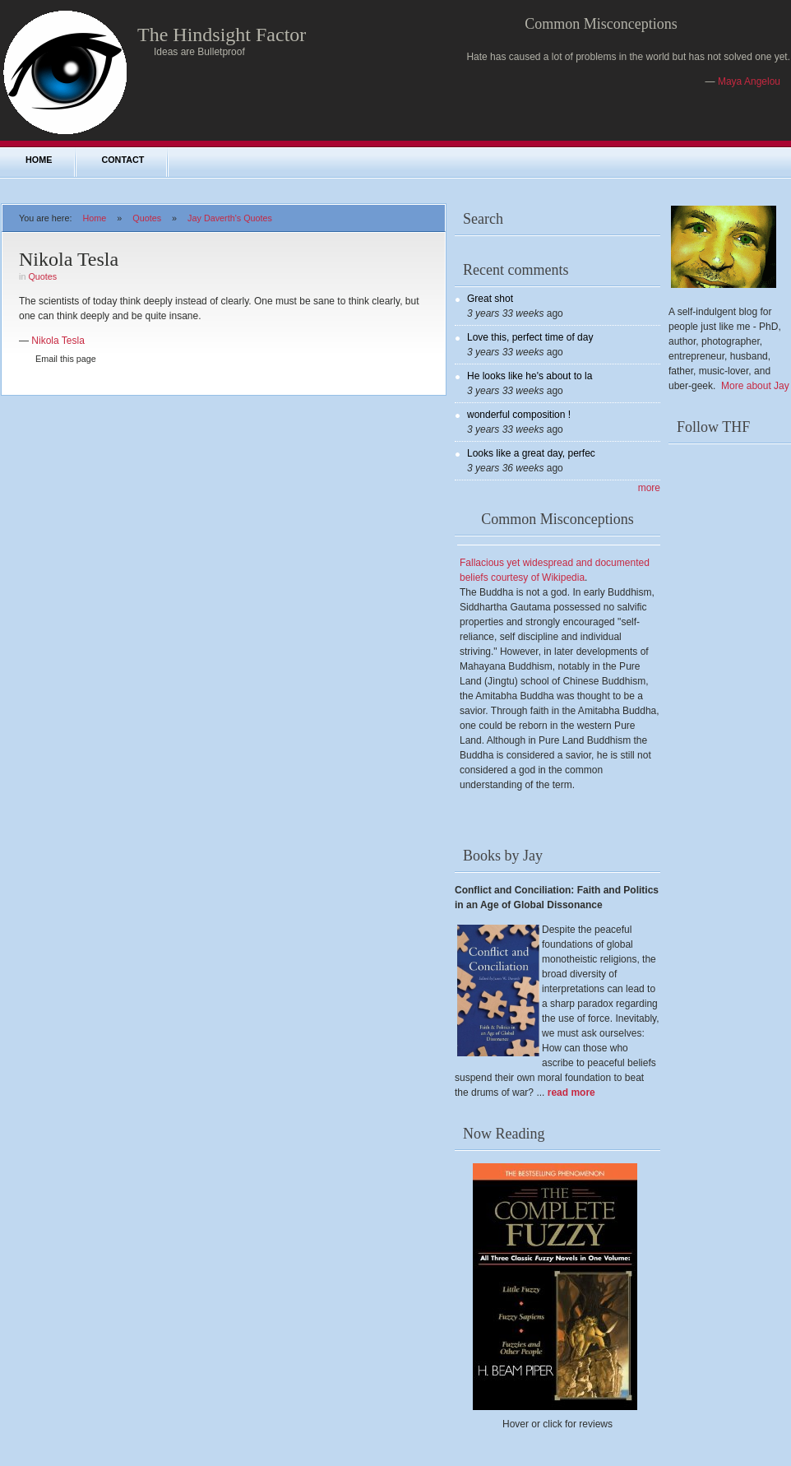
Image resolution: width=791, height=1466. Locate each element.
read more (571, 1092)
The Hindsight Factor (221, 34)
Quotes (146, 218)
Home (38, 160)
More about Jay (755, 386)
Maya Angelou (749, 81)
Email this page (65, 359)
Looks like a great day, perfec (531, 453)
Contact (122, 160)
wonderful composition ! (519, 414)
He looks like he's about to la (529, 376)
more (649, 488)
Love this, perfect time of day (530, 337)
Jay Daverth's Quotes (229, 218)
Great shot (490, 298)
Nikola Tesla (57, 340)
